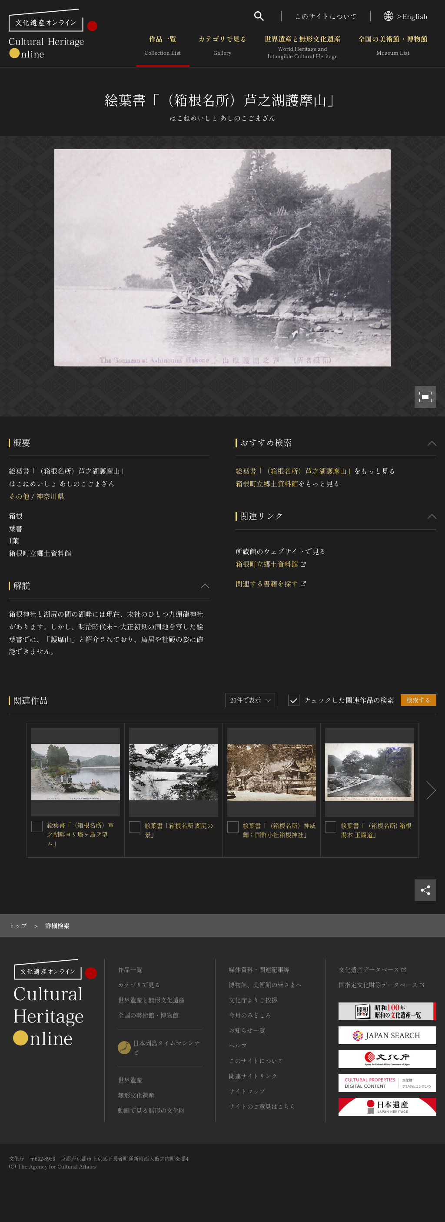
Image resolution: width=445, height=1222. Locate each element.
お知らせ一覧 (247, 1030)
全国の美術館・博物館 (393, 47)
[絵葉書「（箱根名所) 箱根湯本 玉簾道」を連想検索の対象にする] (330, 826)
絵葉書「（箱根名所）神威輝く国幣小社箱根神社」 (279, 830)
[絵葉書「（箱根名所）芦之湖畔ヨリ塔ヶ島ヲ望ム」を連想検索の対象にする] (37, 826)
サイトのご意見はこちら (262, 1106)
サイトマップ (247, 1091)
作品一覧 (163, 47)
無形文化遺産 (136, 1095)
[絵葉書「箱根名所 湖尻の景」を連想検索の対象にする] (134, 826)
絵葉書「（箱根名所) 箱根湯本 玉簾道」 (376, 830)
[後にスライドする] (427, 790)
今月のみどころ (250, 1015)
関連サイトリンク (253, 1076)
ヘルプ (238, 1045)
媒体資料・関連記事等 (259, 969)
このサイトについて (326, 16)
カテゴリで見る (222, 47)
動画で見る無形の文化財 (151, 1110)
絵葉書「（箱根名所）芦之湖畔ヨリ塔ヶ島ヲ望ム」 (80, 834)
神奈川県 (50, 496)
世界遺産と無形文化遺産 (302, 47)
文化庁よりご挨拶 (253, 1000)
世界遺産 (130, 1079)
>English (406, 16)
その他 (19, 496)
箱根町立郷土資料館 (267, 483)
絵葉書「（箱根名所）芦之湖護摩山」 (295, 471)
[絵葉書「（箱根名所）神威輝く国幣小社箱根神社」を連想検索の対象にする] (233, 826)
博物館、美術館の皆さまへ (265, 984)
